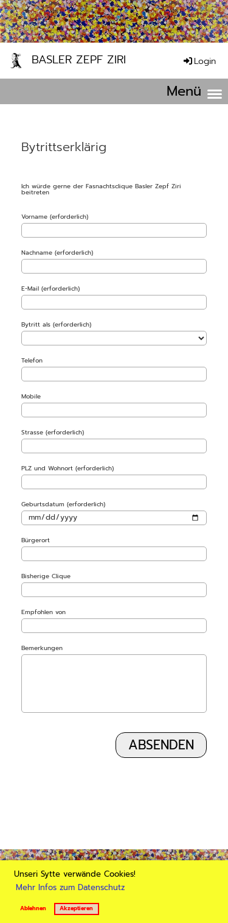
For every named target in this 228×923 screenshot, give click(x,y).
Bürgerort (35, 540)
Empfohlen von (43, 612)
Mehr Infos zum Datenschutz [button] (70, 887)
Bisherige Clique (46, 576)
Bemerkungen (42, 648)
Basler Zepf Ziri (79, 60)
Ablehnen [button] (33, 908)
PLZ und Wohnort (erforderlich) (67, 468)
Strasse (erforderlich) (52, 433)
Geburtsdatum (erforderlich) (63, 504)
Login (199, 61)
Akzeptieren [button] (76, 908)
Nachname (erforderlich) (57, 253)
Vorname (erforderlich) (54, 217)
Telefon (32, 361)
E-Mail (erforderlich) (50, 289)
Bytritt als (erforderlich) (56, 325)
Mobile (31, 397)
